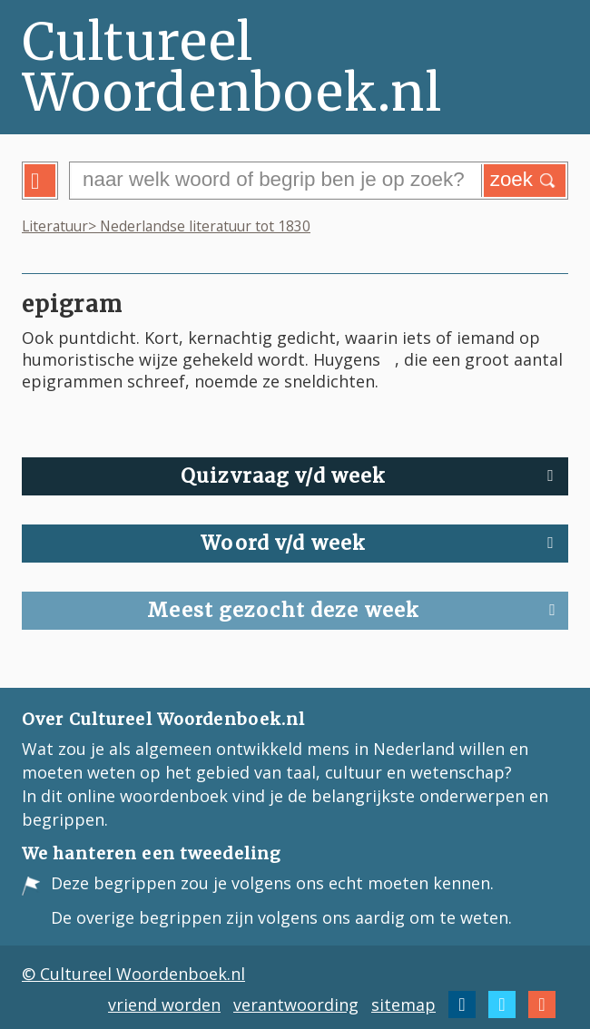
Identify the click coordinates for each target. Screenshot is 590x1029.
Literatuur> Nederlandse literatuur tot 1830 (166, 226)
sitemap (403, 1004)
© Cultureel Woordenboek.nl (133, 974)
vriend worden (164, 1004)
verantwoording (296, 1004)
